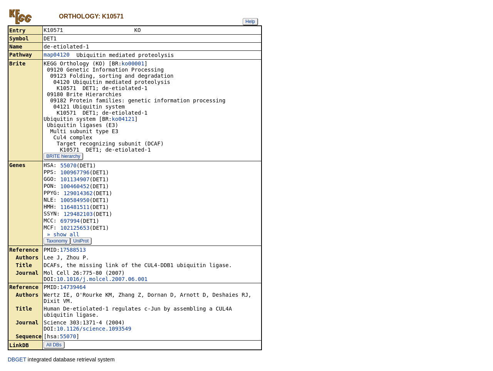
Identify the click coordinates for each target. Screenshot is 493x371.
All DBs (53, 345)
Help (250, 21)
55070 (68, 166)
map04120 (56, 55)
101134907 (74, 180)
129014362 (78, 194)
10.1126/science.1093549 (94, 329)
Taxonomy (56, 241)
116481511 (74, 208)
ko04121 (123, 120)
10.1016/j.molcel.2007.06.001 (102, 280)
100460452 (74, 187)
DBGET (17, 360)
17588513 (73, 250)
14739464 (73, 288)
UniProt (81, 241)
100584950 (74, 201)
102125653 (74, 229)
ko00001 (133, 64)
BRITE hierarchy (63, 157)
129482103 (78, 215)
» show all (61, 235)
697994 (70, 222)
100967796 (74, 173)
